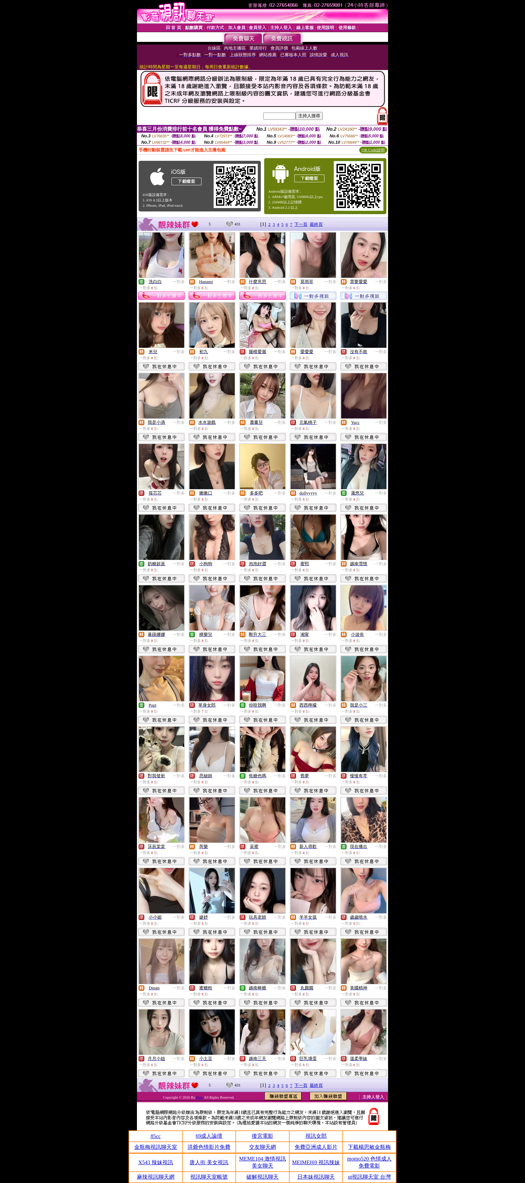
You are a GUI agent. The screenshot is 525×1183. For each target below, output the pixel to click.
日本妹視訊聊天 (316, 1177)
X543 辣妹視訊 (155, 1162)
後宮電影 (262, 1136)
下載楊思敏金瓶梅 (369, 1147)
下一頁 (300, 224)
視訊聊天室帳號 (209, 1177)
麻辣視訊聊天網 (155, 1177)
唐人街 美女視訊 (209, 1162)
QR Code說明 (373, 150)
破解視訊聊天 (262, 1177)
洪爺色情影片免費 (209, 1147)
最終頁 (316, 224)
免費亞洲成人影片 (316, 1147)
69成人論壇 (209, 1136)
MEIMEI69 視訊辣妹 (316, 1162)
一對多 (179, 281)
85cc (200, 1097)
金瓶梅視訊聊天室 (155, 1147)
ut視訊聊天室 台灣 (369, 1177)
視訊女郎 (316, 1136)
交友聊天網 (262, 1147)
